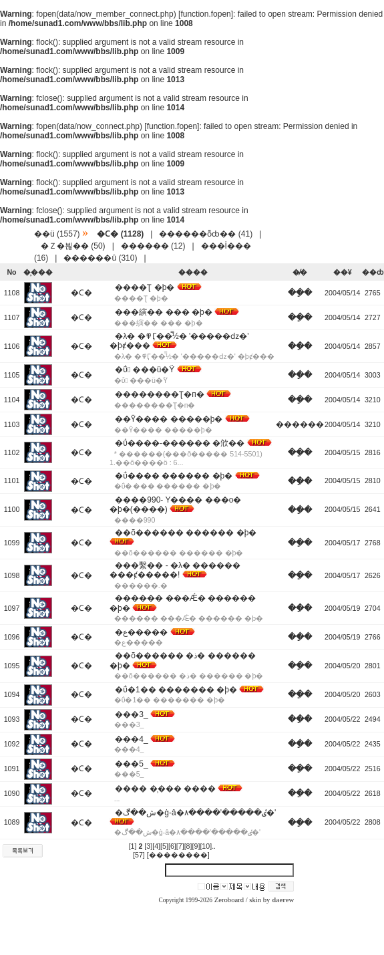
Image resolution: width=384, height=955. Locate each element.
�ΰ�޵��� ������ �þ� (173, 476)
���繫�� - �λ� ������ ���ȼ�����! (175, 570)
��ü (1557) (57, 234)
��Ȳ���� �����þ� (168, 419)
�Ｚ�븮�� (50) (73, 246)
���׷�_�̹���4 (131, 739)
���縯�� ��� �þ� (163, 312)
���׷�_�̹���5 (131, 764)
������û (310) (100, 258)
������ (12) (153, 246)
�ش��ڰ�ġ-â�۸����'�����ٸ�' (195, 812)
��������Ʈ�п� (159, 394)
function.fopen (205, 14)
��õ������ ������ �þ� (185, 532)
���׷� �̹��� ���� (165, 788)
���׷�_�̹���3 (131, 714)
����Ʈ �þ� (144, 287)
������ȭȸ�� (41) (205, 234)
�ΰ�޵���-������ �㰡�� (179, 443)
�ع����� (141, 632)
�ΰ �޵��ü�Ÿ (144, 369)
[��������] (178, 855)
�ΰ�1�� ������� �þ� (176, 689)
